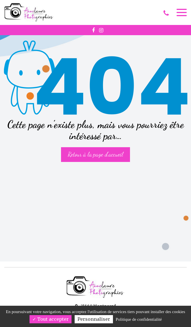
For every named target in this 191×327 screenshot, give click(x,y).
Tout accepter (50, 319)
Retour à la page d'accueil (95, 154)
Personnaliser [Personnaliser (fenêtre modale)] (93, 319)
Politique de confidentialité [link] (139, 319)
